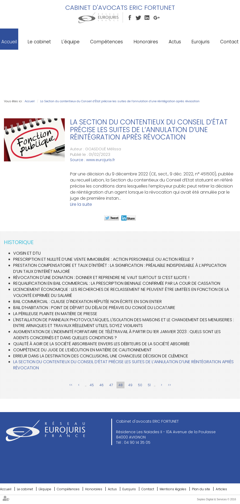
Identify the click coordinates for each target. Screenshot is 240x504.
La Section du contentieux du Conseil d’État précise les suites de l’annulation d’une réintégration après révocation (120, 101)
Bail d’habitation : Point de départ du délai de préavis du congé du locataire (94, 308)
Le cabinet (39, 42)
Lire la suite (81, 204)
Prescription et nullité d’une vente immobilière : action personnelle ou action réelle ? (103, 259)
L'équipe (70, 42)
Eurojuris (200, 42)
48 (120, 385)
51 (149, 385)
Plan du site (201, 489)
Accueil (9, 42)
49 (130, 385)
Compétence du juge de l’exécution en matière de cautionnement (82, 350)
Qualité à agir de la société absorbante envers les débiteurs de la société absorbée (101, 344)
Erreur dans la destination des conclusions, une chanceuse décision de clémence (100, 356)
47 (111, 385)
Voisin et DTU (27, 253)
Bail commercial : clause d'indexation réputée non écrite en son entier (87, 301)
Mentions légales (173, 489)
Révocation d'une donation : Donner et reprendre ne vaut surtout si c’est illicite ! (101, 277)
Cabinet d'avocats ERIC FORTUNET (120, 7)
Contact (229, 42)
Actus (175, 42)
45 (92, 385)
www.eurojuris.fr (100, 159)
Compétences (106, 42)
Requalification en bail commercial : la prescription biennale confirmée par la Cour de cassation (116, 283)
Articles (221, 489)
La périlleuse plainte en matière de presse (55, 314)
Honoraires (145, 42)
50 (140, 385)
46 (101, 385)
